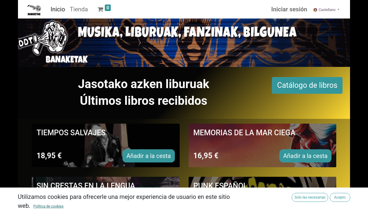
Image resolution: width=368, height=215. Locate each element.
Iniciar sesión (289, 9)
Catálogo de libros (307, 85)
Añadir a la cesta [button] (148, 155)
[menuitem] (57, 9)
